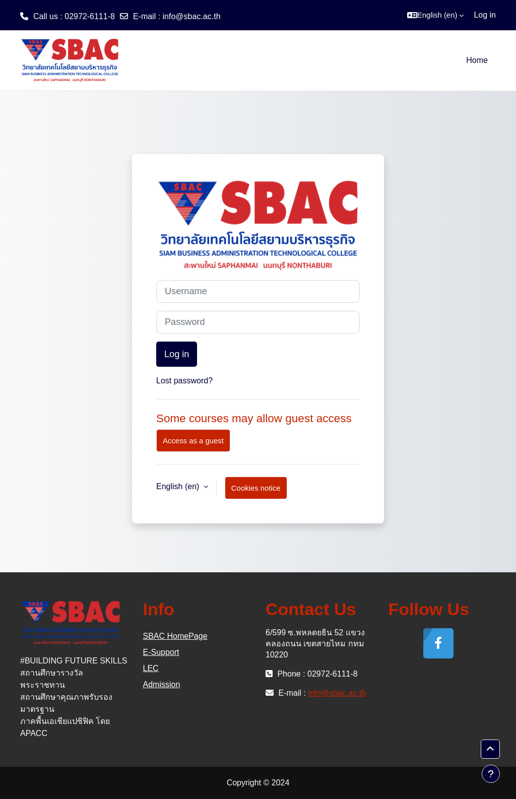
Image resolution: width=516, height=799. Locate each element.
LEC (151, 668)
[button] (435, 15)
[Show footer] (491, 774)
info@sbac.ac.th (192, 16)
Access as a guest (193, 440)
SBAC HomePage (175, 636)
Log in (485, 15)
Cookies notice (256, 488)
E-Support (161, 652)
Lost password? (184, 380)
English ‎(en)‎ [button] (179, 486)
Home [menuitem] (477, 60)
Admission (161, 684)
